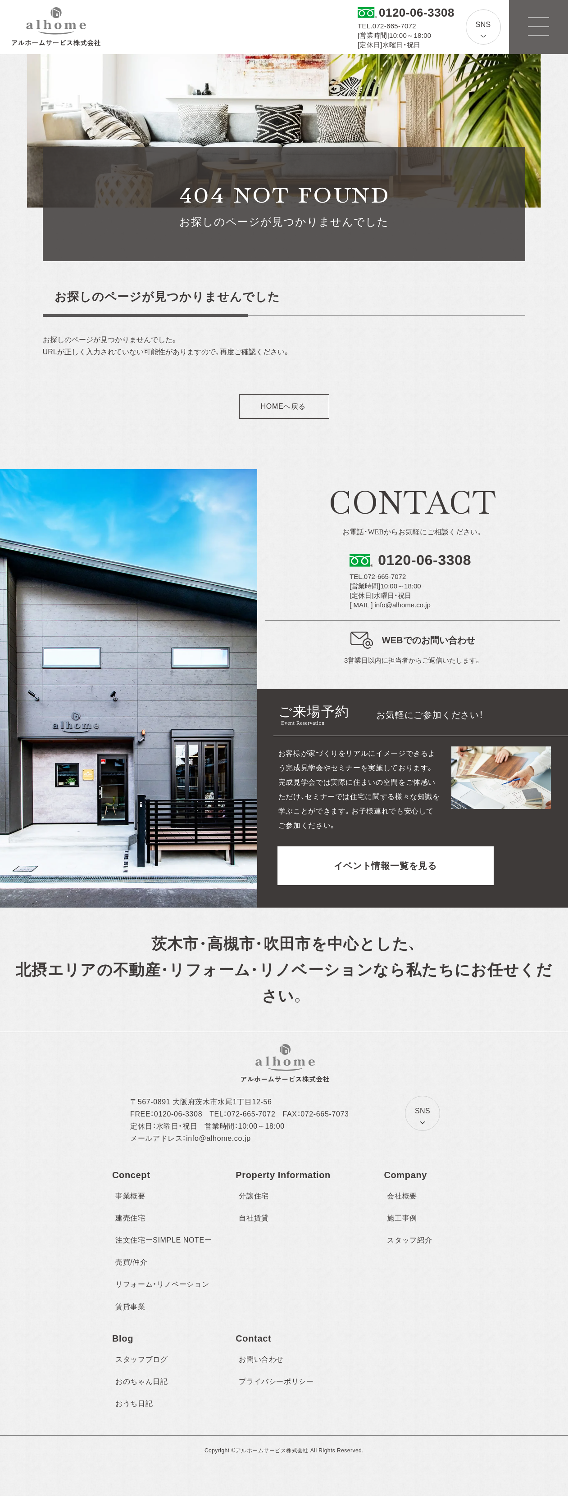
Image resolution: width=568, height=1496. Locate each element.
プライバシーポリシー (276, 1381)
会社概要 (402, 1196)
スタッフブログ (141, 1359)
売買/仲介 (131, 1262)
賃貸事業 (130, 1307)
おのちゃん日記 (141, 1381)
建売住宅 (130, 1218)
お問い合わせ (261, 1359)
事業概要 (130, 1196)
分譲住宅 (254, 1196)
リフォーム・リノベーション (162, 1284)
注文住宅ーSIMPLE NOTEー (163, 1240)
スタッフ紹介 (409, 1240)
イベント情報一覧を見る (385, 866)
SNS (483, 24)
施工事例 (402, 1218)
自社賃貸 (254, 1218)
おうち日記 (134, 1403)
